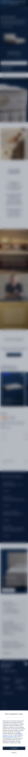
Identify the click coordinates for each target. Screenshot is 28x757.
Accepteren (14, 748)
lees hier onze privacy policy (10, 736)
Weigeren (14, 752)
